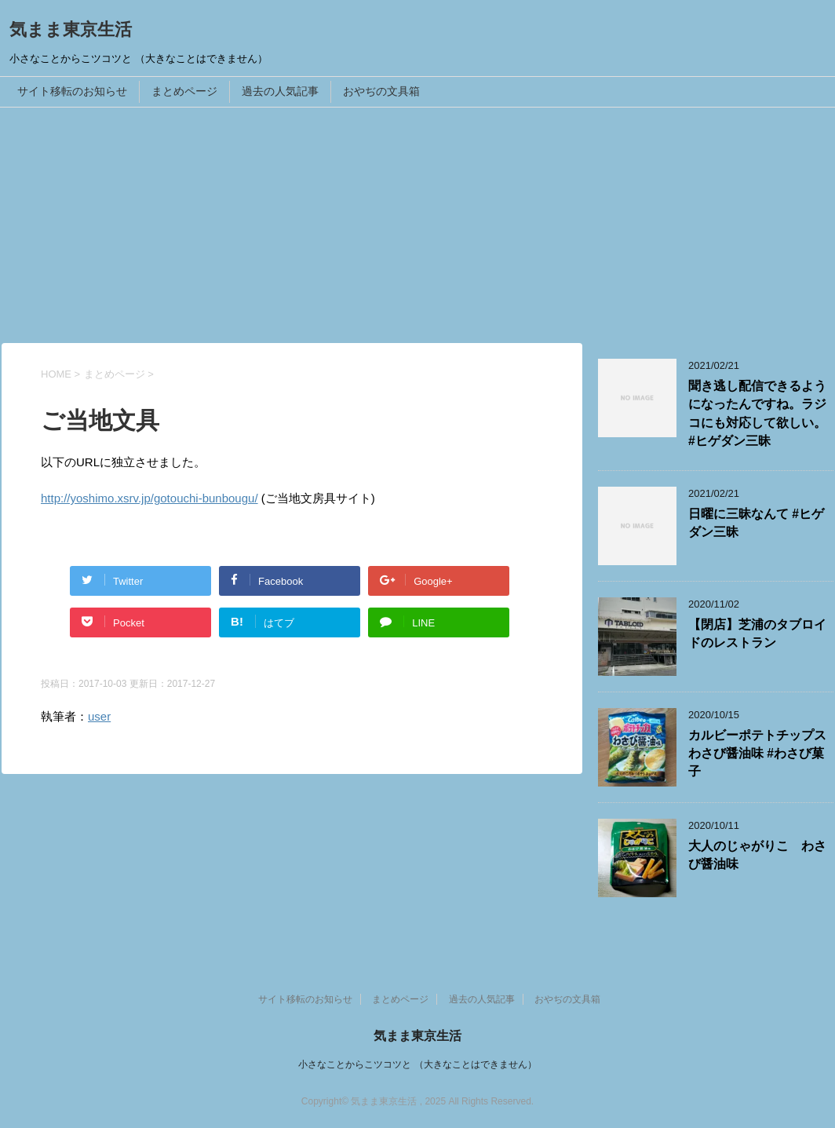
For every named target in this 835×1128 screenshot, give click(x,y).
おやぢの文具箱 (381, 91)
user (99, 716)
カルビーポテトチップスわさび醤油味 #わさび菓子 (757, 753)
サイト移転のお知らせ (72, 91)
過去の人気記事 (280, 91)
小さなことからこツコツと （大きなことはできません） (417, 1064)
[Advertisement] (417, 225)
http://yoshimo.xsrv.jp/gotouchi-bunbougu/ (149, 498)
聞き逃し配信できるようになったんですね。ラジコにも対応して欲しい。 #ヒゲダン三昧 (757, 413)
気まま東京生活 (70, 29)
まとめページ (184, 91)
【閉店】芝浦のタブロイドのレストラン (757, 633)
